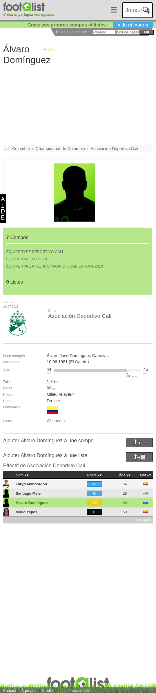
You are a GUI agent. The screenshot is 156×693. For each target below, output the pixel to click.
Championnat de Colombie (60, 148)
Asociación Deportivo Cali (114, 148)
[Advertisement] (74, 104)
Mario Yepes (26, 512)
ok (147, 32)
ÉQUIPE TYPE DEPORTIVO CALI (34, 252)
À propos (28, 690)
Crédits (48, 690)
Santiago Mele (28, 493)
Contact (9, 690)
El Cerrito (79, 361)
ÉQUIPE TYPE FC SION (26, 259)
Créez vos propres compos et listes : (90, 24)
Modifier (50, 49)
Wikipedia (56, 420)
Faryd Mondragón (31, 484)
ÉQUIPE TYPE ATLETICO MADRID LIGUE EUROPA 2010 (54, 266)
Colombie (21, 148)
